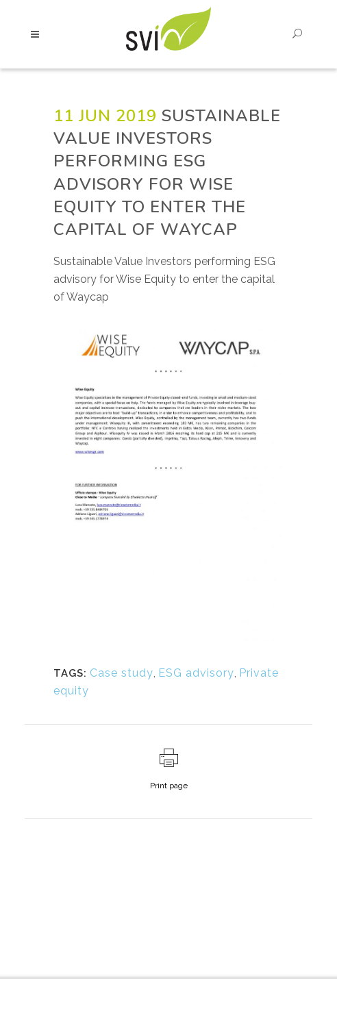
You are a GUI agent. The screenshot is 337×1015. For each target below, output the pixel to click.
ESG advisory (196, 672)
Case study (121, 672)
